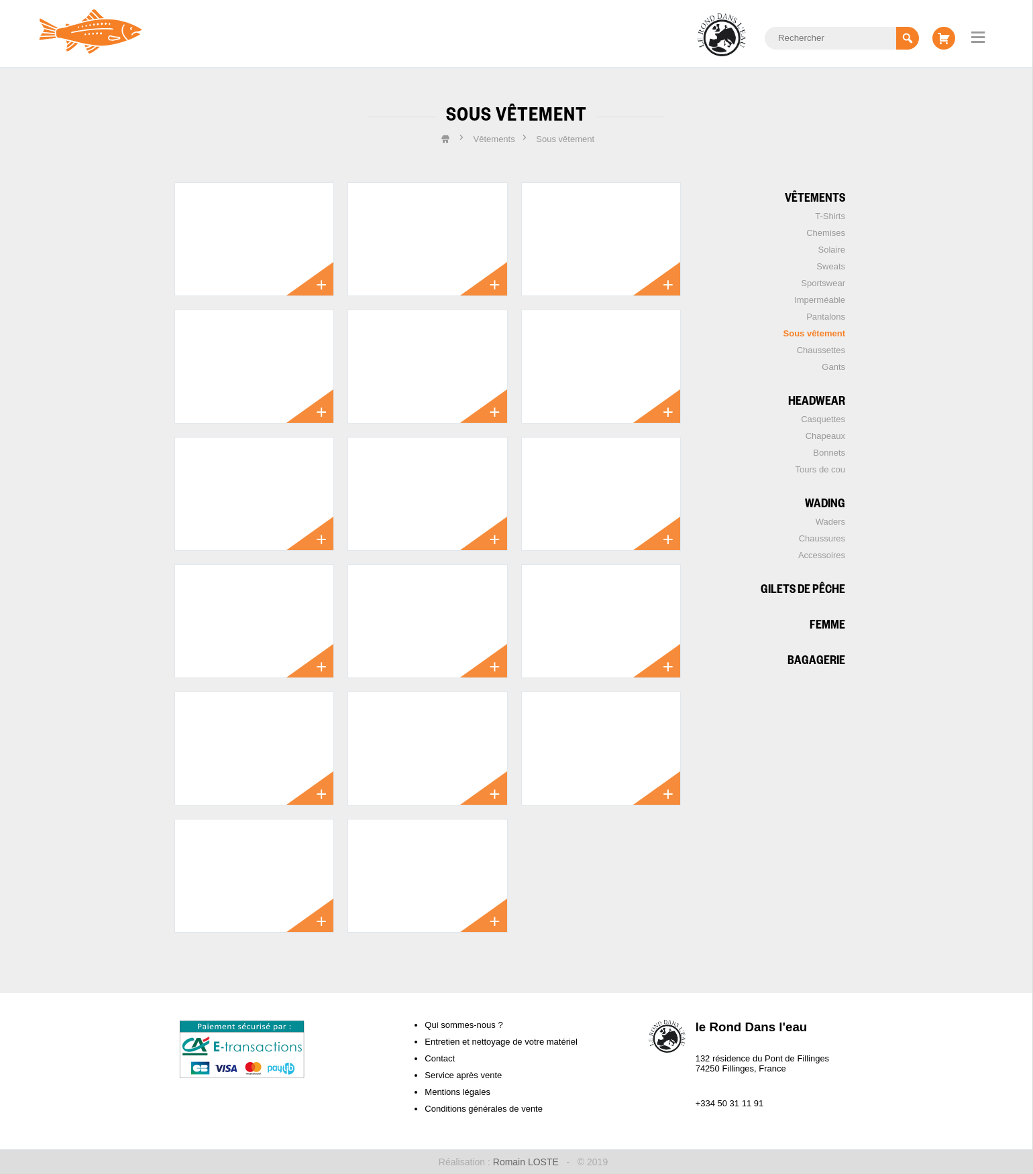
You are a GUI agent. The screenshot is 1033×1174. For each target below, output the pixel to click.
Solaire (831, 250)
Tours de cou (820, 469)
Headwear (816, 399)
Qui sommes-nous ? (463, 1025)
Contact (440, 1058)
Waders (830, 522)
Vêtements (815, 196)
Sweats (830, 266)
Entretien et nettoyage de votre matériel (501, 1042)
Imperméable (819, 300)
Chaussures (822, 538)
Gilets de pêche (803, 588)
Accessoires (821, 555)
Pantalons (825, 317)
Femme (827, 623)
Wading (825, 502)
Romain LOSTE (526, 1162)
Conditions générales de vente (484, 1109)
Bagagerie (816, 659)
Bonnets (829, 453)
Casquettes (823, 419)
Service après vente (463, 1075)
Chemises (825, 233)
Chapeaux (825, 436)
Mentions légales (457, 1092)
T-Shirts (830, 216)
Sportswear (823, 283)
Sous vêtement (814, 333)
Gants (833, 367)
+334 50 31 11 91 (730, 1103)
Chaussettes (821, 350)
